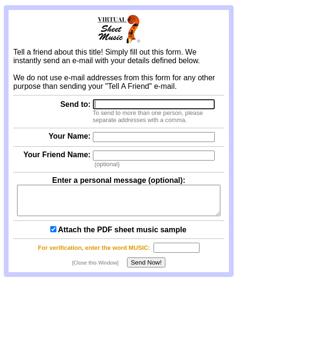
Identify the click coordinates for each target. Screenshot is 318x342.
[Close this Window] (95, 268)
